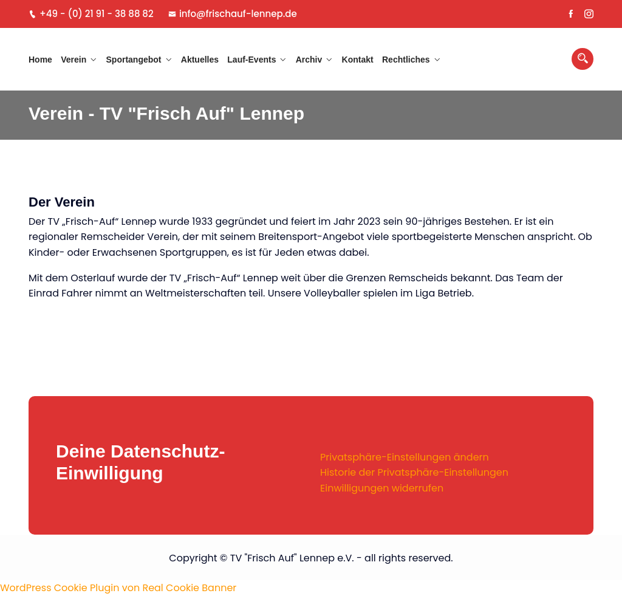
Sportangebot (134, 59)
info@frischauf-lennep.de (232, 13)
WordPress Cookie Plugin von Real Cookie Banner (118, 588)
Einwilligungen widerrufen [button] (381, 488)
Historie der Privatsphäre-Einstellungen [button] (414, 472)
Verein (73, 59)
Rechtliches (406, 59)
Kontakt (358, 59)
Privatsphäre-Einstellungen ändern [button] (404, 457)
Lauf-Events (251, 59)
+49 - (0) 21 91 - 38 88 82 (91, 13)
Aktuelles (200, 59)
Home (40, 59)
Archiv (309, 59)
